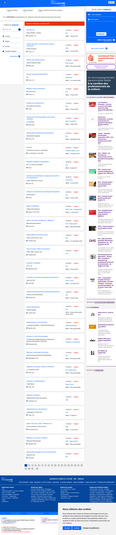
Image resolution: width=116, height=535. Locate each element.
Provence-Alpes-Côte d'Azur (40, 498)
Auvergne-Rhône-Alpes (37, 489)
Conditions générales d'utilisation (35, 513)
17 (78, 465)
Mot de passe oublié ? (99, 48)
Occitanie (39, 496)
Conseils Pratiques (66, 482)
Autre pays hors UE (38, 501)
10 (55, 465)
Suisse (47, 500)
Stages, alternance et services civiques (51, 10)
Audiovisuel (64, 491)
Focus (93, 307)
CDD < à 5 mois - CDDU (8, 492)
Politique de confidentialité (106, 482)
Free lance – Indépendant (9, 496)
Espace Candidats (78, 482)
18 (81, 465)
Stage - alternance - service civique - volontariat (44, 482)
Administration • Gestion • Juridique (99, 489)
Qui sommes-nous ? (16, 513)
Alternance (5, 501)
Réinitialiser (15, 56)
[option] (101, 338)
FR (111, 2)
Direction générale (106, 500)
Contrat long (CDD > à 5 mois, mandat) (12, 491)
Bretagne (43, 491)
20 (29, 469)
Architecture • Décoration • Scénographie (101, 491)
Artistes (92, 492)
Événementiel (64, 494)
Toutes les (101, 302)
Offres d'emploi (28, 10)
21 (32, 469)
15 (72, 465)
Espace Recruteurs (91, 482)
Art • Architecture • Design (68, 489)
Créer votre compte (106, 40)
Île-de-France (35, 494)
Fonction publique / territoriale (10, 494)
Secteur (6, 46)
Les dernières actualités (100, 97)
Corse (36, 492)
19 (26, 469)
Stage (3, 500)
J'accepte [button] (67, 528)
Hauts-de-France (50, 492)
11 (58, 465)
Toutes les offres (13, 10)
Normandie (43, 494)
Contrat (6, 36)
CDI (3, 489)
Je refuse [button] (77, 528)
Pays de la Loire (47, 496)
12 (62, 465)
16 (75, 465)
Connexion (101, 34)
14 (68, 465)
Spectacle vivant (65, 498)
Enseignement (94, 501)
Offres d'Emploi (23, 482)
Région (6, 41)
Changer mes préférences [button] (91, 528)
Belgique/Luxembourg (38, 500)
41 (37, 469)
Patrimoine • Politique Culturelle (69, 496)
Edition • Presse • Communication (70, 492)
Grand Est (41, 492)
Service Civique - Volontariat (10, 498)
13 (65, 465)
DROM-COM (52, 498)
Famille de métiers (9, 51)
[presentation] (100, 26)
